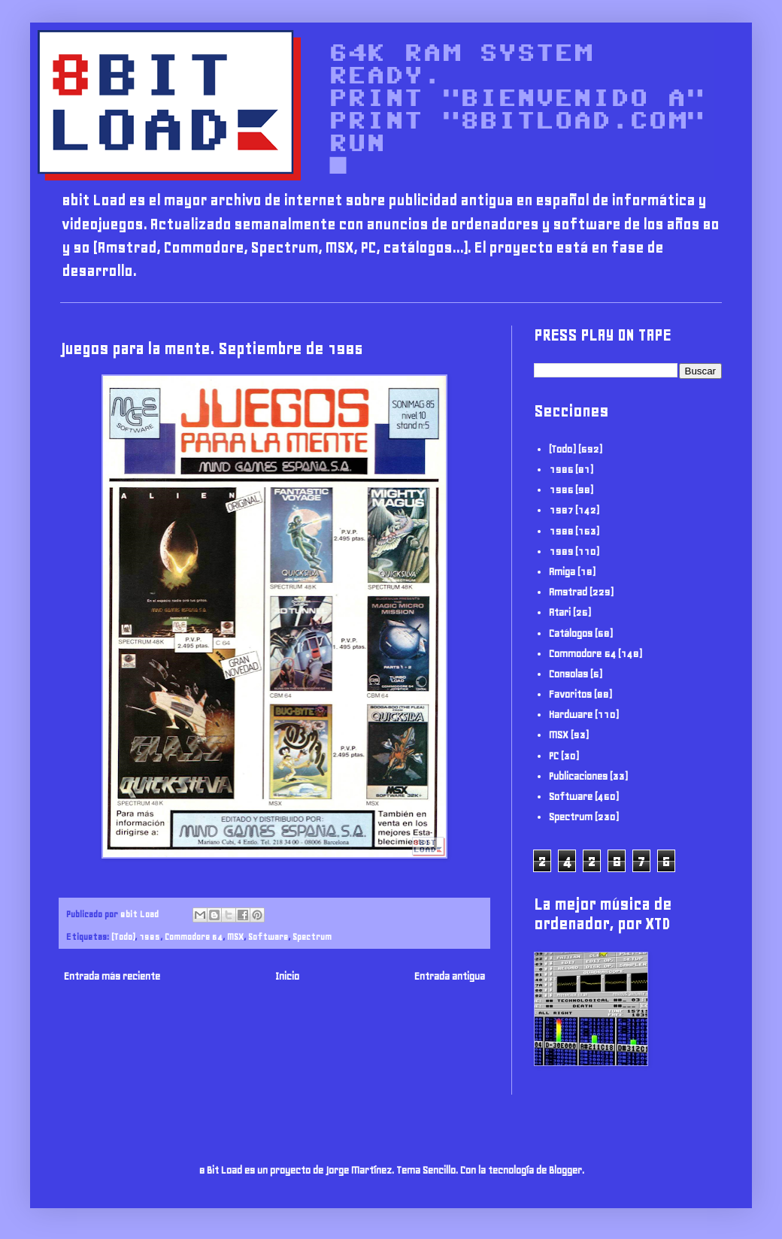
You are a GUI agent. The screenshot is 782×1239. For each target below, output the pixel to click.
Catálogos (571, 633)
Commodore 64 (194, 936)
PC (554, 756)
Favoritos (570, 694)
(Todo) (123, 936)
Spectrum (312, 936)
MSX (235, 936)
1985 (149, 936)
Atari (560, 612)
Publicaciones (578, 776)
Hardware (571, 714)
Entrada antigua (449, 976)
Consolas (568, 674)
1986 (561, 489)
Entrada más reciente (112, 976)
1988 (561, 531)
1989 (561, 551)
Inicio (287, 976)
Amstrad (568, 592)
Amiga (562, 571)
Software (268, 936)
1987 (561, 510)
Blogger (565, 1170)
